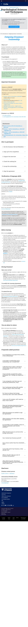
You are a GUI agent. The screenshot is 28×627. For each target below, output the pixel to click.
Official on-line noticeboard (6, 496)
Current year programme (14, 26)
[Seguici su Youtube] (5, 505)
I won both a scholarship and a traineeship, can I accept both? (11, 361)
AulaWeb (10, 191)
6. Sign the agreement (9, 171)
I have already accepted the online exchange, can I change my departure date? (13, 375)
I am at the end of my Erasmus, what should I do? (13, 449)
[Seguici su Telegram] (11, 505)
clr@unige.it (11, 473)
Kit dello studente (7, 115)
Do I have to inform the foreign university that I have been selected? (13, 393)
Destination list (7, 99)
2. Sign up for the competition (11, 151)
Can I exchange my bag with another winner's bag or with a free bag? (13, 387)
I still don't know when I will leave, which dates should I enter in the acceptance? (12, 368)
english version (7, 104)
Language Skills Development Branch (9, 214)
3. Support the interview (9, 156)
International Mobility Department (10, 280)
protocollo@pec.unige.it (5, 512)
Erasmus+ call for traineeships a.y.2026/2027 (13, 96)
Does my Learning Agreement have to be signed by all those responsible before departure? (13, 406)
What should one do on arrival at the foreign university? (13, 432)
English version (18, 106)
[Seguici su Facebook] (8, 505)
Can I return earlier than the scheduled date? (13, 443)
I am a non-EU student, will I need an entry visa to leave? (13, 400)
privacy (17, 517)
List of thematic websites (6, 499)
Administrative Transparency (6, 493)
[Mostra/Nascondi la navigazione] (1, 4)
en (21, 100)
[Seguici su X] (3, 505)
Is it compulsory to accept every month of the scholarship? (13, 355)
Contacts (3, 503)
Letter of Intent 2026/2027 (9, 102)
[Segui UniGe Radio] (13, 505)
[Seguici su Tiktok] (9, 505)
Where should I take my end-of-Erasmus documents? (11, 455)
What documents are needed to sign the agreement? (12, 413)
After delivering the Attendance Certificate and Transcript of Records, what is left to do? (13, 462)
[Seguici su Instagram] (6, 505)
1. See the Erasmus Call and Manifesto (13, 147)
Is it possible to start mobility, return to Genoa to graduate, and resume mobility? (13, 426)
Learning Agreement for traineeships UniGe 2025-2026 (14, 116)
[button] (1, 0)
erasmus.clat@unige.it (6, 208)
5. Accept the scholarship (10, 166)
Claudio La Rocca (5, 473)
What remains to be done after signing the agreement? (13, 419)
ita (19, 100)
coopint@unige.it (5, 482)
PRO (2, 500)
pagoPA (3, 502)
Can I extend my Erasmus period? (12, 438)
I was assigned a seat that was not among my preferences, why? (12, 381)
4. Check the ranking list (9, 161)
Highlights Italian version (9, 106)
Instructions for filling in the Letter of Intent (13, 103)
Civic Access (4, 494)
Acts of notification (5, 497)
